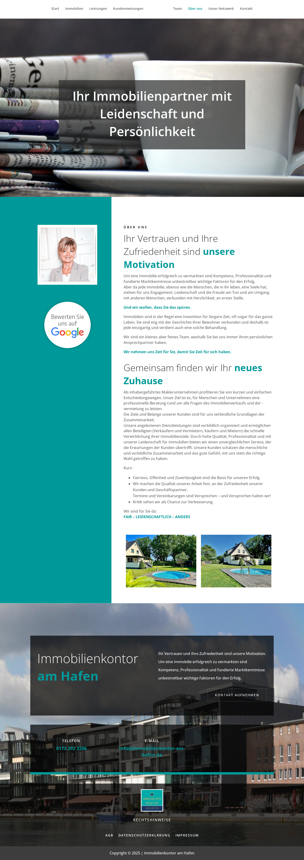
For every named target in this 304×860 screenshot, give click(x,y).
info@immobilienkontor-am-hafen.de (152, 751)
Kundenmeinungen (130, 9)
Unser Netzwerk (219, 9)
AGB (109, 835)
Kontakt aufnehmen (237, 695)
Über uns (193, 9)
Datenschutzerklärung (144, 835)
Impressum (187, 835)
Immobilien (76, 9)
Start (57, 9)
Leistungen (100, 9)
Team (176, 9)
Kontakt (244, 9)
